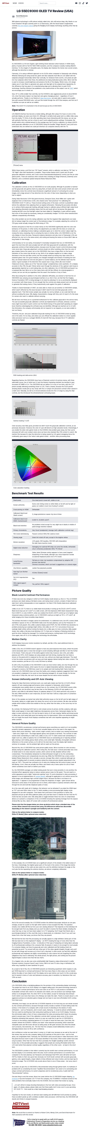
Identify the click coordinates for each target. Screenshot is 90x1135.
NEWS (15, 3)
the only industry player (25, 26)
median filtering (40, 776)
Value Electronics (45, 98)
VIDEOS (21, 3)
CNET (71, 88)
